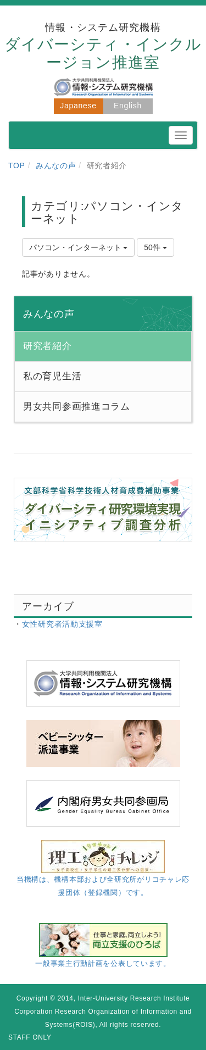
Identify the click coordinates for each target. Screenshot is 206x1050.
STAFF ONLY (30, 1037)
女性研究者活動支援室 (62, 624)
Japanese (78, 105)
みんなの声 (56, 165)
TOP (16, 165)
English (128, 105)
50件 (155, 247)
